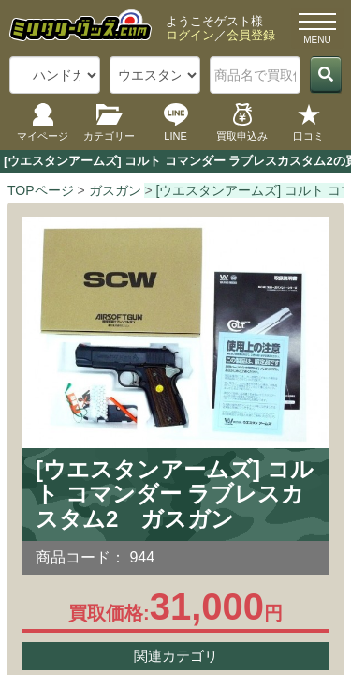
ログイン (190, 35)
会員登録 (251, 35)
